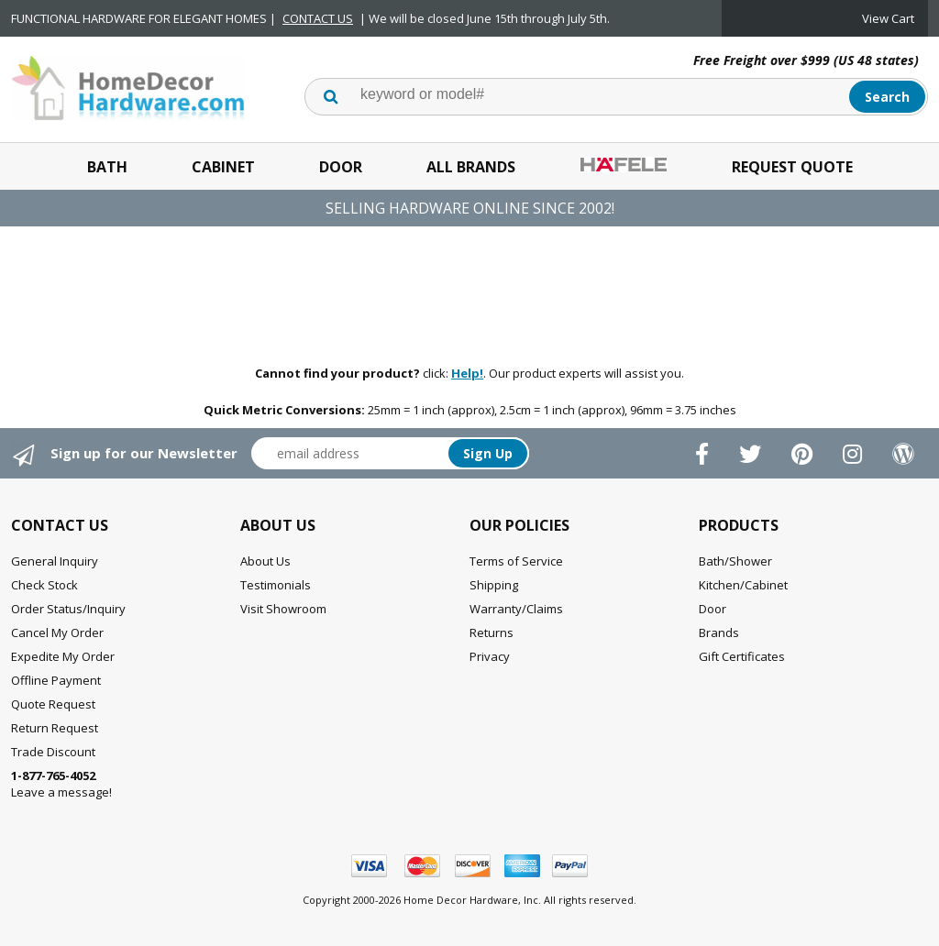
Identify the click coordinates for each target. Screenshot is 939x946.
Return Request (54, 728)
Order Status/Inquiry (68, 608)
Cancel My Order (57, 632)
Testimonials (275, 585)
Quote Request (53, 704)
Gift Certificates (742, 656)
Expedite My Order (63, 656)
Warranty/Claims (516, 608)
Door (340, 167)
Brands (719, 632)
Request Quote (792, 167)
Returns (492, 632)
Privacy (490, 656)
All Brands (470, 167)
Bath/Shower (735, 561)
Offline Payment (56, 680)
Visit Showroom (283, 608)
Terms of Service (516, 561)
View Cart (888, 18)
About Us (265, 561)
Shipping (494, 585)
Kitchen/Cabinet (743, 585)
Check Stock (44, 585)
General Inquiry (54, 561)
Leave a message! (61, 783)
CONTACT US (317, 18)
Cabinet (223, 167)
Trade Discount (53, 751)
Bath (107, 167)
